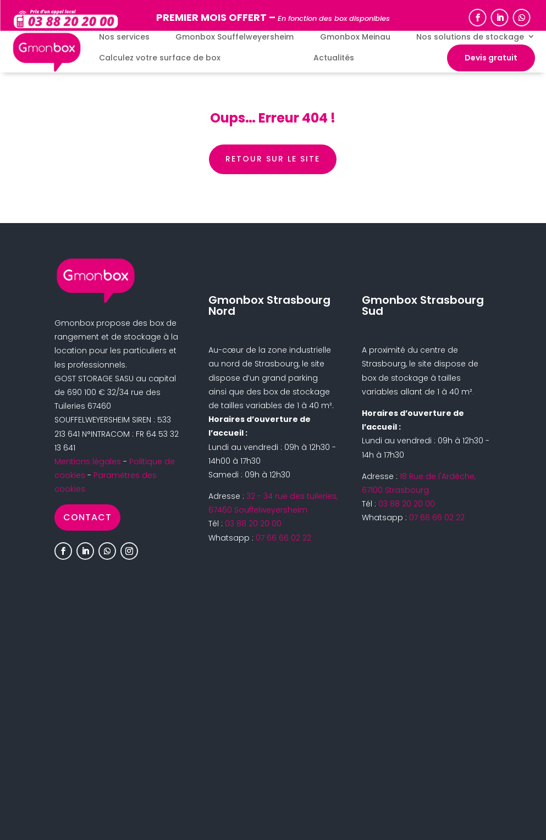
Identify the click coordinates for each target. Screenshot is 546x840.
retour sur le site (272, 158)
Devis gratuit (491, 57)
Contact (87, 517)
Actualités (333, 58)
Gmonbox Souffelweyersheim (234, 37)
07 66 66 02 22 (283, 537)
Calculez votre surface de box (159, 58)
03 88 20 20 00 (253, 523)
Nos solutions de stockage (470, 37)
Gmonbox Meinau (355, 37)
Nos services (124, 37)
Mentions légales (87, 461)
